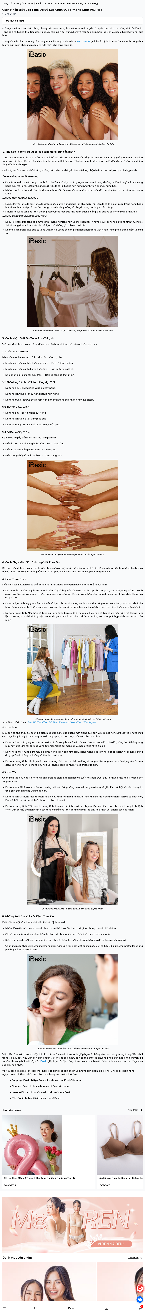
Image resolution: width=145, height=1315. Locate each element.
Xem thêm (135, 1109)
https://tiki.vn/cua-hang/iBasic (43, 1097)
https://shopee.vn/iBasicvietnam (49, 1086)
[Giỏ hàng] (140, 1308)
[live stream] (139, 1290)
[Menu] (4, 1308)
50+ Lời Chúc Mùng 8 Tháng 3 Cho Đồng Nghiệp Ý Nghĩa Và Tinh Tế (39, 1178)
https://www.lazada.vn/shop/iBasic (50, 1092)
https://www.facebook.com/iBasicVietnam (56, 1080)
